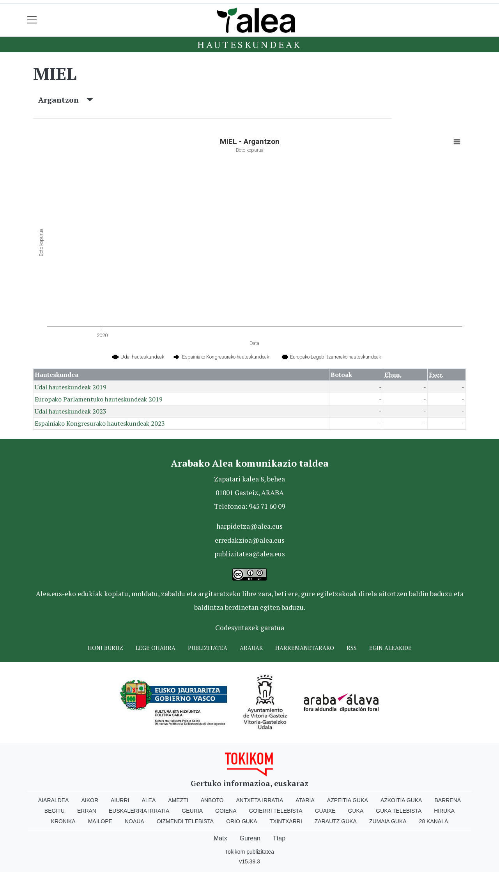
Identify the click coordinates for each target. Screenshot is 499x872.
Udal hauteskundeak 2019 (70, 387)
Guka (356, 811)
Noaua (134, 821)
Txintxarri (286, 821)
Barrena (447, 800)
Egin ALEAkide (390, 648)
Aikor (89, 800)
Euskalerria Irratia (139, 811)
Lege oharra (155, 648)
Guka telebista (398, 811)
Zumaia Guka (388, 821)
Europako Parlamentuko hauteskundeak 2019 (99, 399)
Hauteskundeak (249, 44)
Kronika (63, 821)
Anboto (212, 800)
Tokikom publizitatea (249, 852)
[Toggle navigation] (32, 20)
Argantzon (65, 100)
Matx (220, 838)
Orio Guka (241, 821)
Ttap (279, 838)
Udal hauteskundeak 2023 (70, 411)
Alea (149, 800)
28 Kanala (433, 821)
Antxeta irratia (259, 800)
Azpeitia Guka (347, 800)
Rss (352, 648)
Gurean (250, 838)
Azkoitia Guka (401, 800)
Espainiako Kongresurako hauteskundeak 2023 (100, 423)
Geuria (192, 811)
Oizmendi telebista (185, 821)
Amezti (178, 800)
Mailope (100, 821)
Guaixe (325, 811)
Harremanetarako (304, 648)
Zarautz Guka (336, 821)
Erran (86, 811)
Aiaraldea (53, 800)
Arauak (251, 648)
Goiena (225, 811)
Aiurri (120, 800)
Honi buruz (105, 648)
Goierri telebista (275, 811)
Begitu (54, 811)
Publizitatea (207, 648)
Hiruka (444, 811)
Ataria (305, 800)
